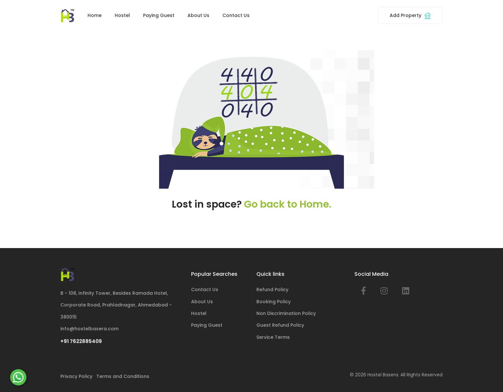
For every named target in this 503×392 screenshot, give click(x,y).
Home (95, 15)
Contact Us (236, 15)
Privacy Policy (76, 376)
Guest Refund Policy (280, 325)
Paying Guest (158, 15)
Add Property (410, 15)
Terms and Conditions (122, 376)
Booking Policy (273, 301)
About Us (198, 15)
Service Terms (273, 337)
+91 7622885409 (81, 341)
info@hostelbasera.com (89, 328)
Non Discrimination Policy (286, 313)
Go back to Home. (287, 204)
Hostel (122, 15)
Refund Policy (272, 289)
